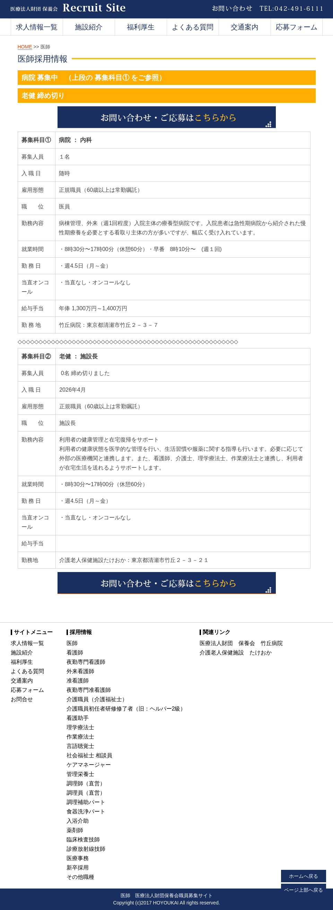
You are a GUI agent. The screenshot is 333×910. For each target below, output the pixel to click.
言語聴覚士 (80, 746)
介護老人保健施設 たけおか (236, 652)
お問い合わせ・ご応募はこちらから (167, 117)
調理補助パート (86, 802)
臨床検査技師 (83, 839)
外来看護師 (80, 671)
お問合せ (22, 699)
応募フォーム (296, 27)
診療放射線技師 (86, 849)
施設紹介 (89, 27)
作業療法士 (80, 737)
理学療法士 (80, 727)
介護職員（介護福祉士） (97, 699)
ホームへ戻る (303, 876)
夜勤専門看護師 (86, 662)
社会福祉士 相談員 (89, 755)
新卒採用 (78, 868)
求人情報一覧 (37, 27)
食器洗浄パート (86, 811)
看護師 (75, 652)
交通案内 (244, 27)
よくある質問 (192, 27)
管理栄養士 (80, 774)
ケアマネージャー (89, 765)
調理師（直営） (86, 783)
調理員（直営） (86, 793)
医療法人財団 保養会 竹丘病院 (241, 643)
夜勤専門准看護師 (89, 690)
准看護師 (78, 681)
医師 (72, 643)
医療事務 (78, 858)
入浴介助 (78, 821)
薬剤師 (75, 830)
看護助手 (78, 718)
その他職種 (80, 877)
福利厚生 (141, 27)
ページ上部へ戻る (303, 890)
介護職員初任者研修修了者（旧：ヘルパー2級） (126, 709)
